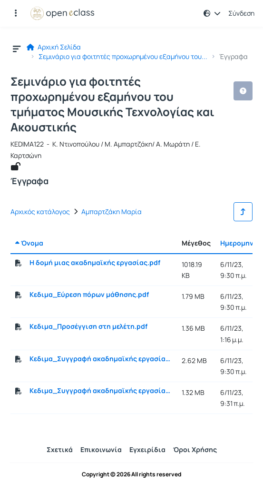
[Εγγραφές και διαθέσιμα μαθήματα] (16, 13)
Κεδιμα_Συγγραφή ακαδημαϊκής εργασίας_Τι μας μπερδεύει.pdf (100, 390)
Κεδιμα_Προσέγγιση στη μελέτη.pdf (88, 326)
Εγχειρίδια (147, 449)
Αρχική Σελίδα (54, 47)
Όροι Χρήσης (195, 449)
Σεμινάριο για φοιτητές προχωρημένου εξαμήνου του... (123, 56)
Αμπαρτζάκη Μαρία (111, 212)
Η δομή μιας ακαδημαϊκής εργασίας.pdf (94, 262)
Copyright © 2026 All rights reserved (131, 474)
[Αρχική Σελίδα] (62, 13)
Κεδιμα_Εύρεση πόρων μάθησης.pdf (89, 294)
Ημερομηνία (240, 242)
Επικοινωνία (101, 449)
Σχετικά (60, 449)
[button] (212, 13)
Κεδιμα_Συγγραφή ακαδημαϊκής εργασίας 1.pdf (100, 359)
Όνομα (29, 242)
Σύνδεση (241, 13)
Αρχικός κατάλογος (40, 212)
